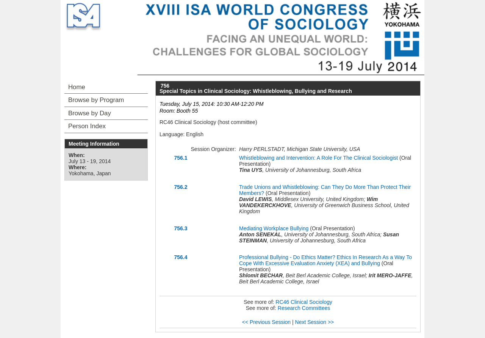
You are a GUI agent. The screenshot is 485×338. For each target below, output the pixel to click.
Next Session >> (314, 322)
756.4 (180, 257)
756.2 (180, 187)
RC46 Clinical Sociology (303, 302)
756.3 (180, 228)
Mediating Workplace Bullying (273, 228)
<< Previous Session (266, 322)
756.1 (180, 158)
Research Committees (304, 308)
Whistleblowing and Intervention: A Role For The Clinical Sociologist (318, 158)
